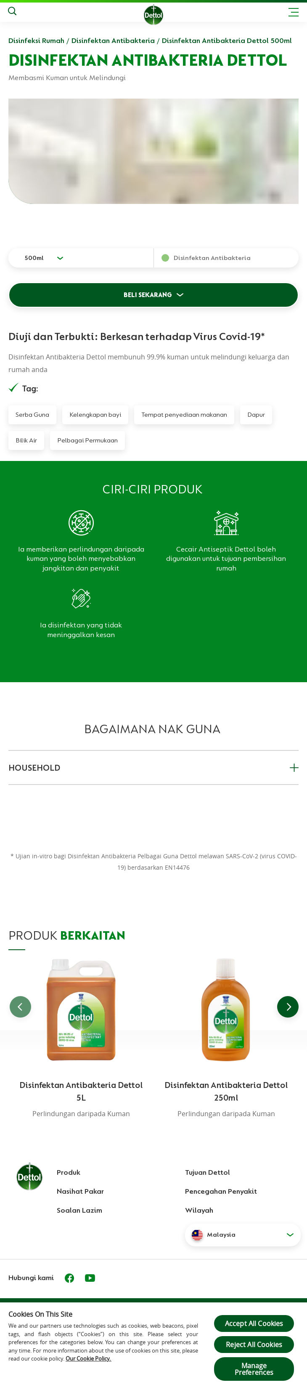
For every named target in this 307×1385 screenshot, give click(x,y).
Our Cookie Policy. (88, 1358)
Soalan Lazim (79, 1210)
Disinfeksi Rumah (36, 40)
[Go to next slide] (288, 1007)
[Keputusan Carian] (12, 12)
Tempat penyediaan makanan (184, 414)
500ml (34, 258)
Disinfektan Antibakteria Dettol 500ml (227, 40)
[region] (153, 1343)
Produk (68, 1172)
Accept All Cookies (254, 1323)
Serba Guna (32, 414)
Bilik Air (26, 440)
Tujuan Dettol (207, 1172)
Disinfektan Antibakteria (113, 40)
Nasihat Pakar (80, 1191)
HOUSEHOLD (153, 768)
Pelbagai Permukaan (87, 440)
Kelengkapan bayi (95, 414)
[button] (243, 1235)
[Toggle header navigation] (293, 12)
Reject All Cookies (254, 1344)
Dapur (256, 414)
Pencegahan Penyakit (221, 1191)
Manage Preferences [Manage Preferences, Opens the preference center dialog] (254, 1369)
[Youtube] (90, 1278)
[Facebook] (69, 1278)
